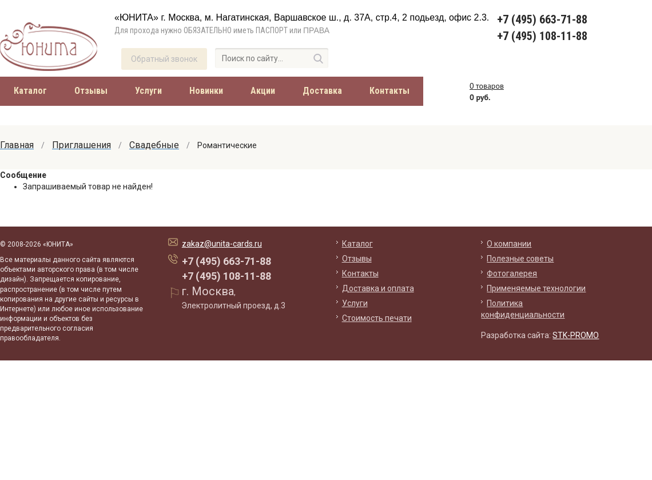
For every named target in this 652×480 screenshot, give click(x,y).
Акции (263, 90)
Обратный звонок (164, 59)
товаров (487, 86)
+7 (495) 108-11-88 (542, 36)
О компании (509, 243)
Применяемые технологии (536, 288)
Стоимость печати (377, 318)
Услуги (148, 90)
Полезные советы (520, 258)
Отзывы (91, 90)
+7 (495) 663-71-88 (542, 19)
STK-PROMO (575, 335)
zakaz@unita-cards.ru (222, 243)
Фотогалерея (512, 273)
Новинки (206, 90)
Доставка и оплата (378, 288)
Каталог (30, 90)
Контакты (389, 90)
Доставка (322, 90)
